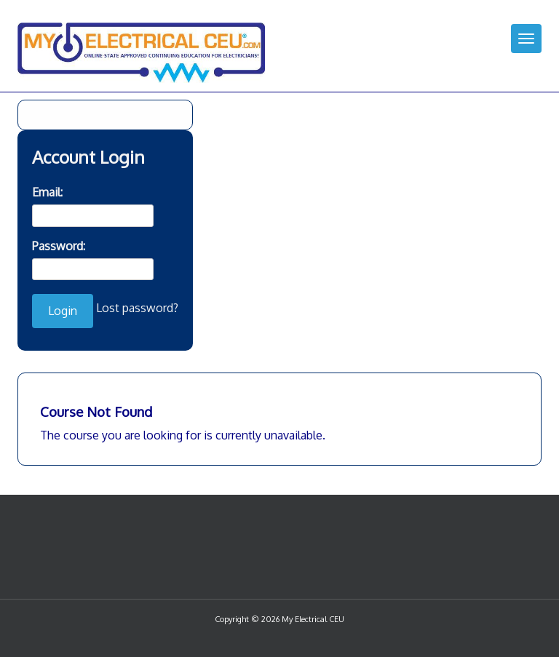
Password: (58, 246)
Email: (47, 192)
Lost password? (137, 307)
